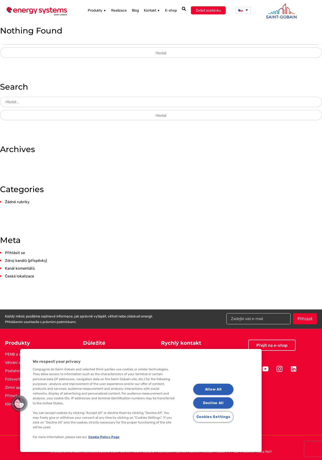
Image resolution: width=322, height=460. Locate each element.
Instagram (279, 369)
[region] (141, 400)
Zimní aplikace (17, 387)
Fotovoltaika (16, 379)
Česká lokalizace (19, 276)
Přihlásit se (15, 253)
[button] (19, 404)
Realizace (119, 10)
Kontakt (152, 10)
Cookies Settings (213, 417)
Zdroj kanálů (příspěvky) (26, 260)
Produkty (97, 10)
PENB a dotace (18, 354)
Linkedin (294, 369)
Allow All (213, 389)
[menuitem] (243, 10)
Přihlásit (305, 318)
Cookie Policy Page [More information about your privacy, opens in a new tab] (103, 437)
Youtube (265, 369)
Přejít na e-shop (272, 345)
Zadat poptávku (208, 10)
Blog (135, 10)
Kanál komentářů (20, 268)
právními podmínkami (59, 322)
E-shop (171, 10)
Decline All (213, 403)
